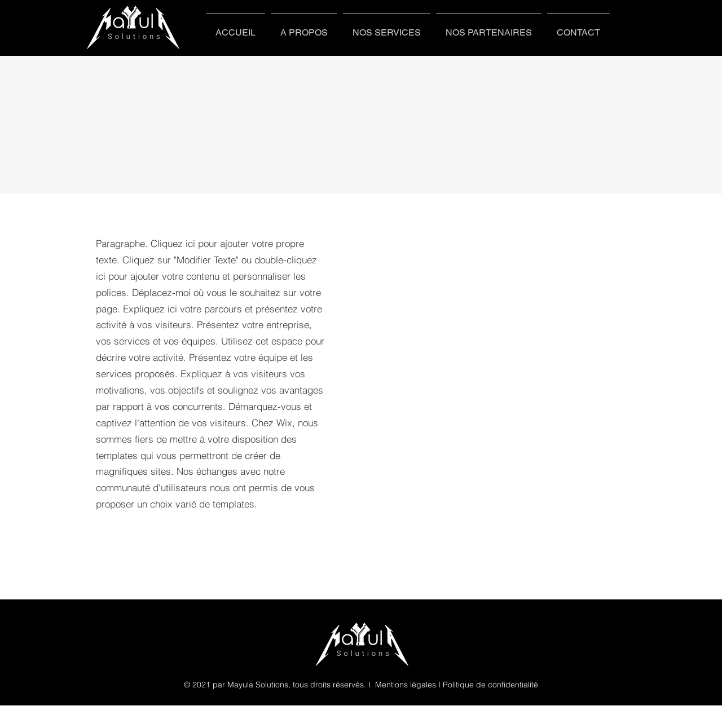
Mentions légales (405, 684)
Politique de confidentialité (490, 684)
